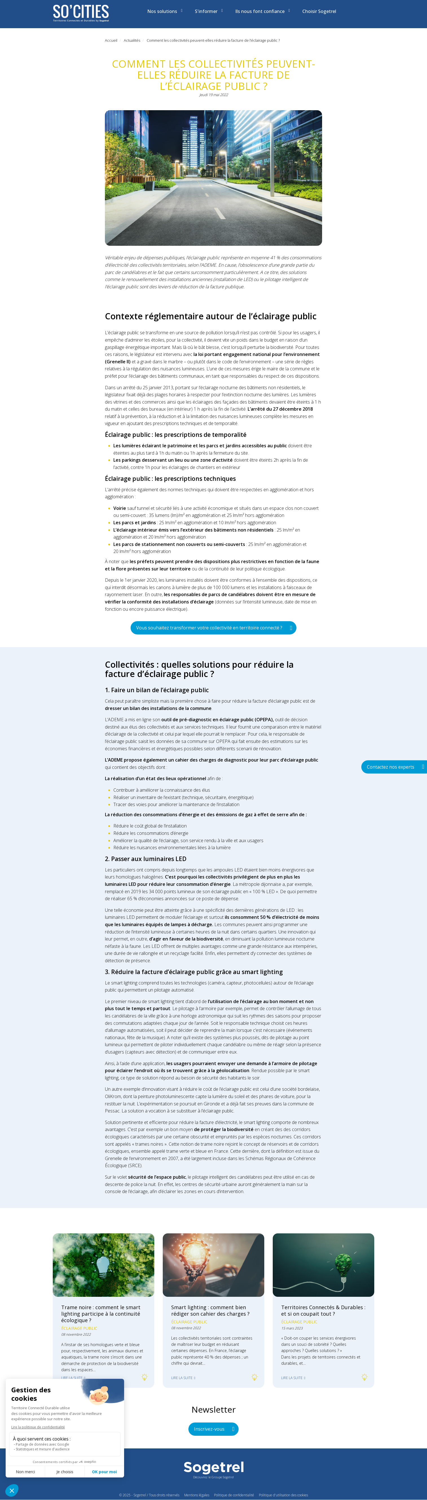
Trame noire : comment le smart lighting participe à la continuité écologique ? (100, 1314)
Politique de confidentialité (234, 1495)
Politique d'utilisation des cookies (283, 1495)
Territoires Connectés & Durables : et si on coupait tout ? (323, 1310)
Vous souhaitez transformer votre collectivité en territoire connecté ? (209, 628)
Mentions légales (196, 1495)
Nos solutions (164, 11)
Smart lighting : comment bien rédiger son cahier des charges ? (210, 1310)
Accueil (111, 40)
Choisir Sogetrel (319, 11)
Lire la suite (72, 1377)
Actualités (132, 40)
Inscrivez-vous (209, 1429)
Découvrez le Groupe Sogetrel (213, 1477)
